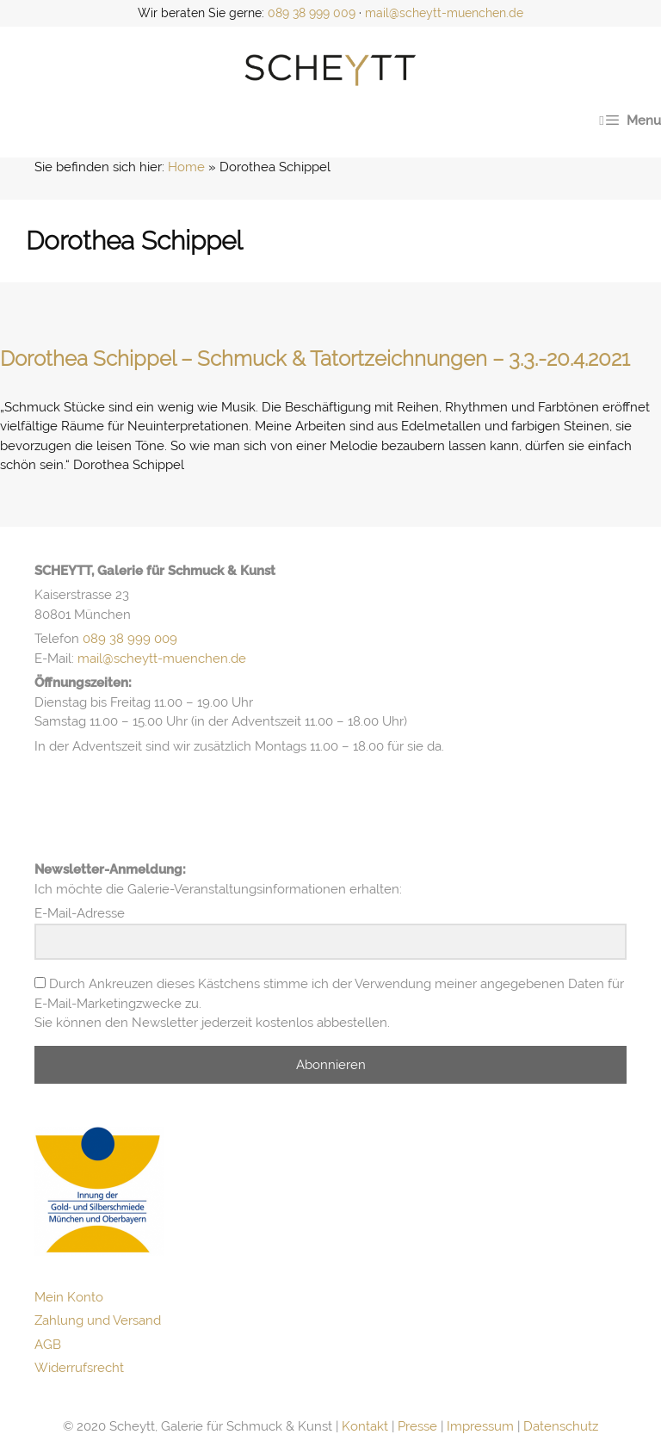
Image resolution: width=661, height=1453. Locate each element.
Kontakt (365, 1426)
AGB (47, 1344)
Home (186, 167)
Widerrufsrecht (79, 1368)
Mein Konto (68, 1297)
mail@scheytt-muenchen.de (444, 13)
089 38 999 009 (311, 13)
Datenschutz (560, 1426)
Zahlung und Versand (97, 1320)
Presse (417, 1426)
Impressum (480, 1426)
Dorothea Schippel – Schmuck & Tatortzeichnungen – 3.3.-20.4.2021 (315, 358)
